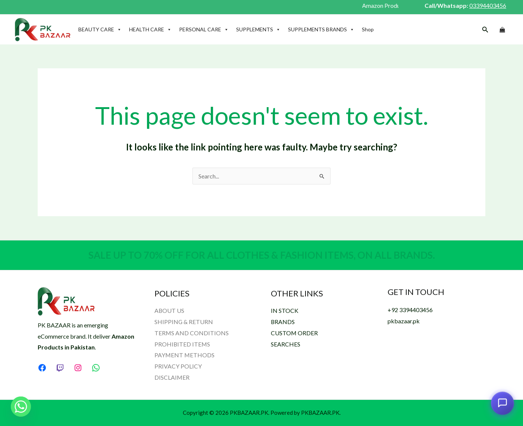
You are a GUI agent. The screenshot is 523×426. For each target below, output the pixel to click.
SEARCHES (285, 344)
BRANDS (283, 321)
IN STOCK (284, 310)
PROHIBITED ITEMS (182, 344)
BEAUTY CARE (100, 29)
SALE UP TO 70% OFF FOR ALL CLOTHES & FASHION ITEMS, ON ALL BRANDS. (261, 255)
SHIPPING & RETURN (183, 321)
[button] (485, 29)
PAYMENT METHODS (184, 354)
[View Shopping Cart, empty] (502, 30)
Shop (368, 29)
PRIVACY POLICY (178, 366)
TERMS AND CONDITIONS (191, 332)
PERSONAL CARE (204, 29)
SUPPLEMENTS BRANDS (321, 29)
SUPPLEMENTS (258, 29)
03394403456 (487, 5)
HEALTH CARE (150, 29)
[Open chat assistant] (502, 403)
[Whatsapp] (21, 407)
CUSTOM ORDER (294, 332)
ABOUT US (169, 310)
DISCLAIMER (172, 377)
